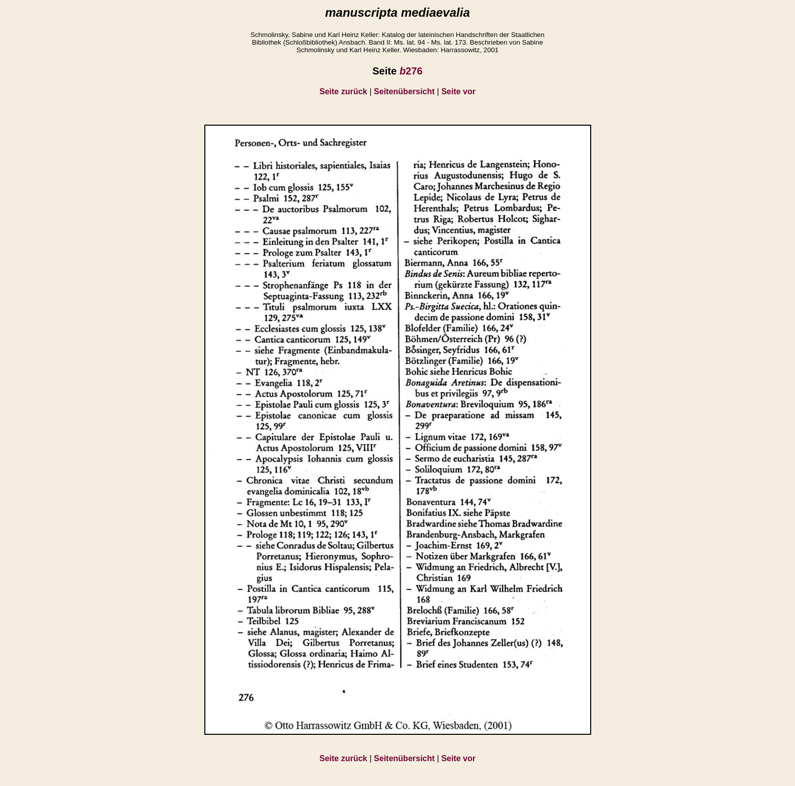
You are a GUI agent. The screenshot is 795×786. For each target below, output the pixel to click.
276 (411, 71)
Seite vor (458, 91)
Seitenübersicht (404, 91)
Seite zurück (343, 91)
